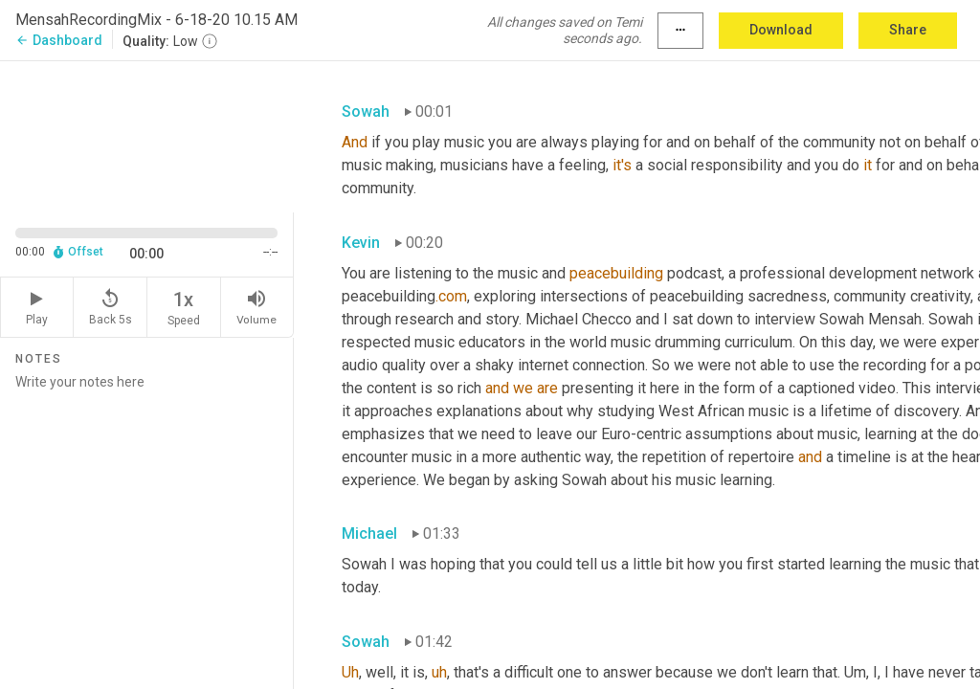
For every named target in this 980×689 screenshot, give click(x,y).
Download (781, 29)
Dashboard (58, 40)
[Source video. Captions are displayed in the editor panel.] (147, 135)
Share (907, 29)
